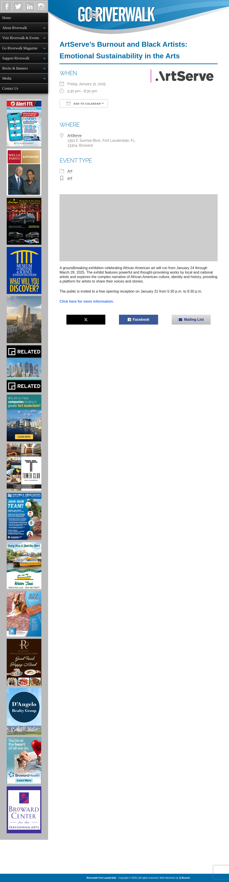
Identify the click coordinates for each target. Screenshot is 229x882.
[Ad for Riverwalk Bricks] (24, 614)
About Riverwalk (14, 28)
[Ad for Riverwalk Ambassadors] (24, 516)
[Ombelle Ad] (24, 319)
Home (6, 18)
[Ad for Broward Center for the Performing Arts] (24, 809)
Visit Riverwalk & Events (20, 38)
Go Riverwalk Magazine (19, 48)
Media (6, 78)
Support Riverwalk (15, 58)
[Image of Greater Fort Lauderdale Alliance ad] (24, 418)
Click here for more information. (86, 301)
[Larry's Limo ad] (24, 221)
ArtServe (74, 135)
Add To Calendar (83, 103)
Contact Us (10, 88)
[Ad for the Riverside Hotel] (24, 662)
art (69, 178)
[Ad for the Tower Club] (24, 467)
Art (69, 171)
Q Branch (184, 877)
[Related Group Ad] (24, 368)
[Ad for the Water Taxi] (24, 565)
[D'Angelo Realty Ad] (24, 711)
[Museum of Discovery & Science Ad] (24, 270)
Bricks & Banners (15, 68)
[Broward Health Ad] (24, 760)
